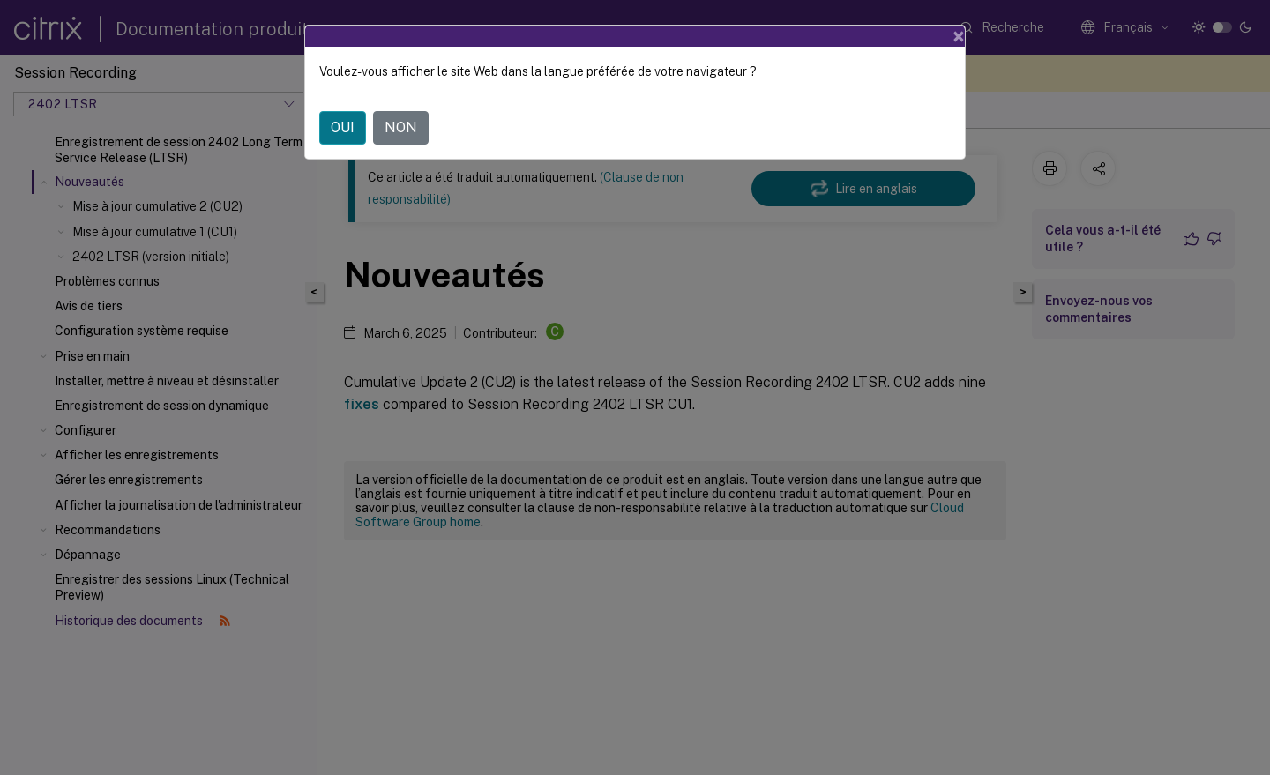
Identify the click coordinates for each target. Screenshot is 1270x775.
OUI (343, 127)
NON (401, 127)
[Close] (958, 36)
